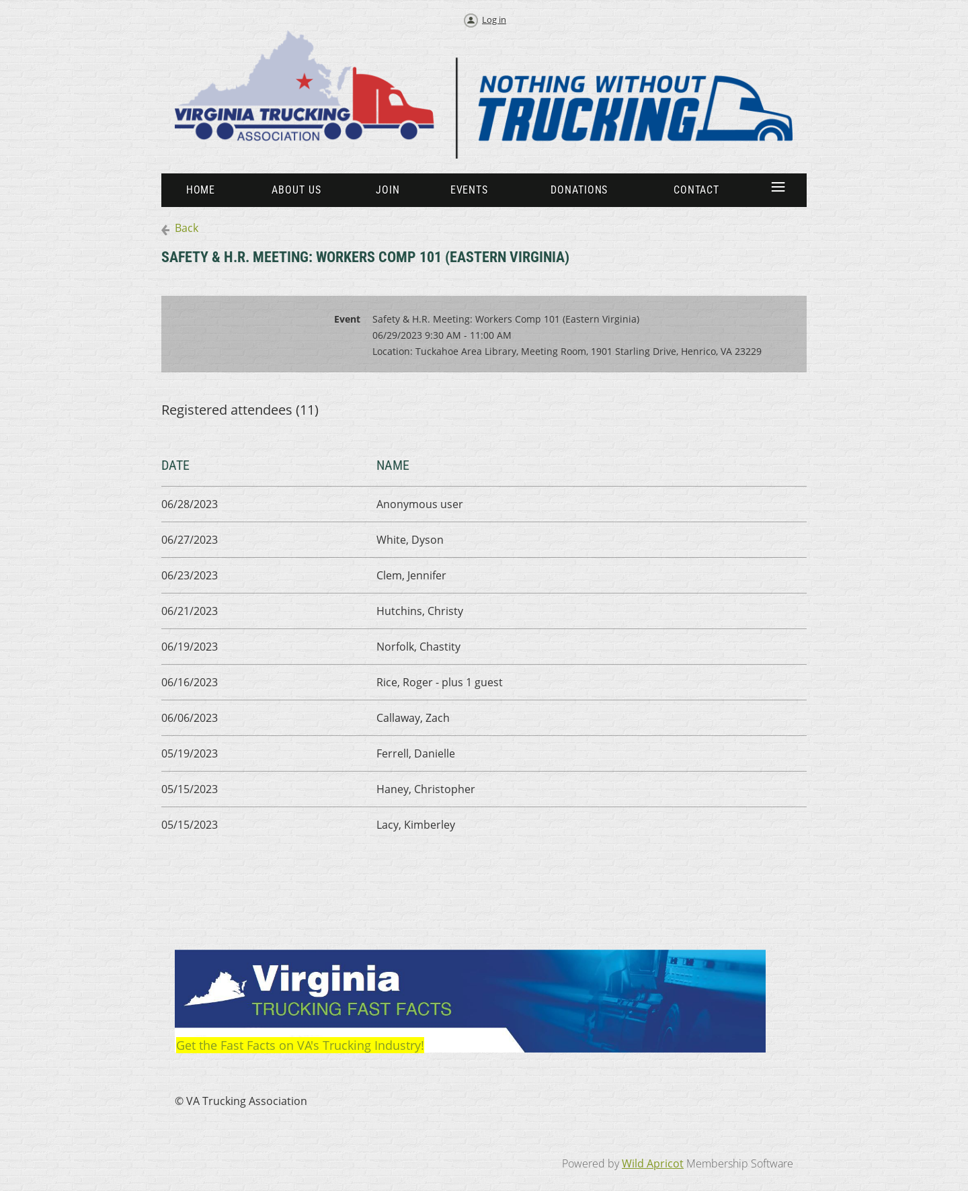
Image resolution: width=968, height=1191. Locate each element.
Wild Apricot (653, 1163)
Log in (494, 19)
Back (186, 227)
